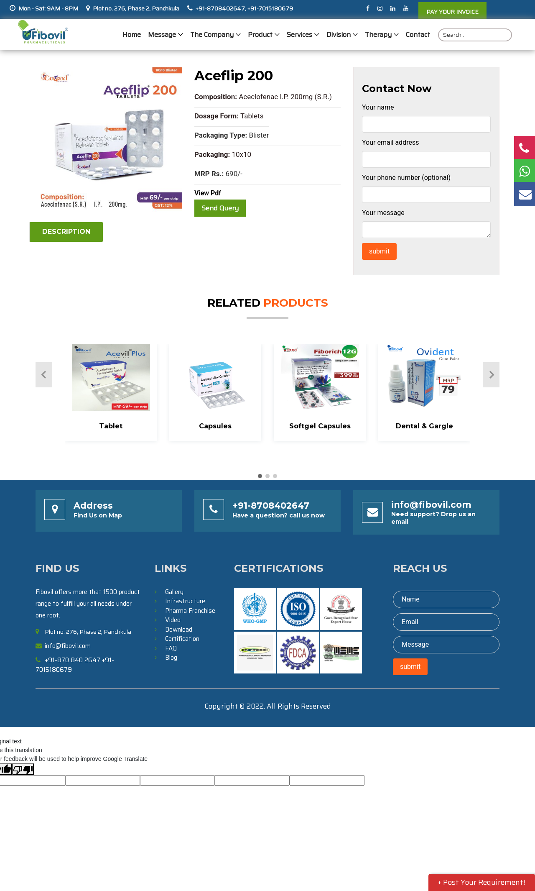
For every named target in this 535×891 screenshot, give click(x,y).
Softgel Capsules (320, 426)
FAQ (171, 648)
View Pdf (207, 193)
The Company (212, 34)
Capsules (215, 426)
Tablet (110, 426)
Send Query (220, 208)
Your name (378, 107)
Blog (171, 658)
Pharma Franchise (190, 611)
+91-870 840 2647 (72, 660)
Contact (418, 34)
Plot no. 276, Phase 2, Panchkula (136, 8)
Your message (383, 213)
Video (173, 620)
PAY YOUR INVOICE (452, 11)
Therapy (378, 34)
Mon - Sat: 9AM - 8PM (48, 8)
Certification (182, 639)
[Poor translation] (23, 769)
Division (338, 34)
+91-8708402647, (221, 8)
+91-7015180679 (269, 8)
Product (260, 34)
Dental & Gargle (424, 426)
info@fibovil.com (431, 504)
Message (162, 34)
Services (299, 34)
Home (131, 34)
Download (178, 630)
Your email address (390, 142)
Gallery (174, 592)
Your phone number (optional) (406, 178)
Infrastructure (185, 601)
